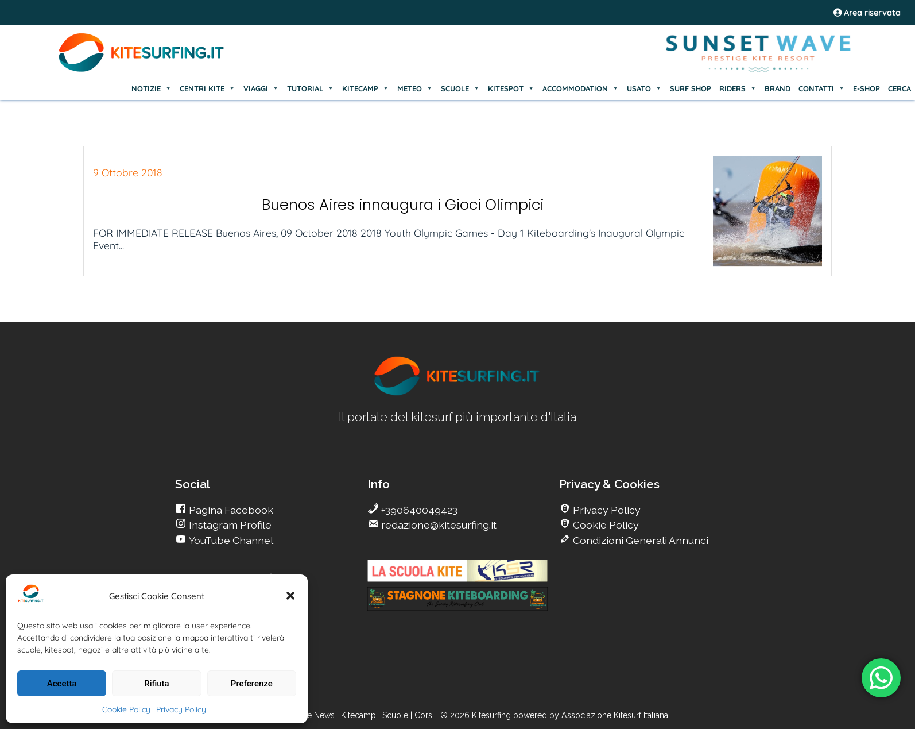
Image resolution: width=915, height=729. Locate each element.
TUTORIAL (310, 88)
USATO (644, 88)
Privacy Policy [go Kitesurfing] (606, 510)
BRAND (777, 88)
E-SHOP (866, 88)
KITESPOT (511, 88)
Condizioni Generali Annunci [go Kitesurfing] (639, 540)
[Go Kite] (142, 70)
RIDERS (738, 88)
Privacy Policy (181, 709)
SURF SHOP (690, 88)
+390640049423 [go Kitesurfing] (418, 510)
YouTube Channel (230, 540)
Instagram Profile (229, 525)
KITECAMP (365, 88)
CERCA (899, 88)
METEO (415, 88)
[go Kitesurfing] (457, 393)
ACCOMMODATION (580, 88)
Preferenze (252, 683)
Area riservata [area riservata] (867, 12)
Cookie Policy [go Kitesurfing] (605, 525)
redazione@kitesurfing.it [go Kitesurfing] (438, 525)
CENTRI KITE (207, 88)
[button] (290, 595)
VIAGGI (261, 88)
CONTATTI (821, 88)
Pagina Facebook (230, 510)
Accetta (62, 683)
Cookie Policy (126, 709)
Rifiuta (156, 683)
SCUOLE (460, 88)
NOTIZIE (151, 88)
